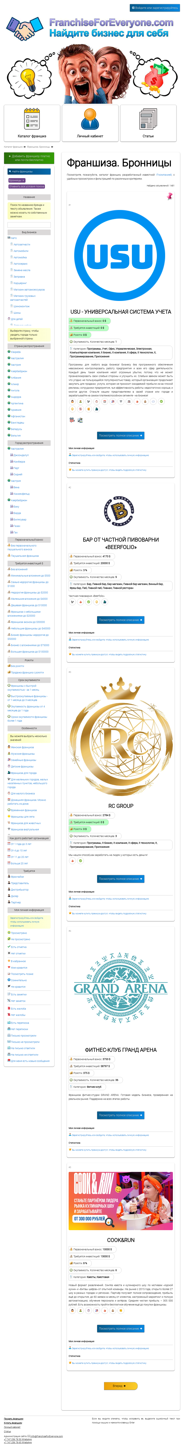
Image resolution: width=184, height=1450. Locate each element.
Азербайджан (17, 371)
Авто (12, 238)
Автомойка (18, 257)
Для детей (15, 319)
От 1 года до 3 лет (19, 844)
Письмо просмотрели (23, 1035)
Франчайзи (16, 876)
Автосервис (18, 263)
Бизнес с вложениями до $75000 (28, 645)
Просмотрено (19, 933)
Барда (15, 513)
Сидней (16, 474)
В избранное (18, 961)
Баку (14, 506)
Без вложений (17, 569)
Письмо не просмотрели (25, 1042)
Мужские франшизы (21, 753)
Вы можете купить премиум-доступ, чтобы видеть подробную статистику (109, 470)
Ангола (13, 390)
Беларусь (15, 429)
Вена (14, 487)
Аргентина (15, 403)
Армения (14, 409)
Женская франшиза (21, 747)
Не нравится (18, 986)
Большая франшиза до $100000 (28, 651)
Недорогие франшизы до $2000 (28, 592)
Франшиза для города (22, 773)
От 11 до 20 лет (18, 857)
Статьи (148, 123)
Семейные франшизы (22, 760)
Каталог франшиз (32, 123)
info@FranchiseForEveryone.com (45, 1436)
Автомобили (19, 251)
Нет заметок (18, 1001)
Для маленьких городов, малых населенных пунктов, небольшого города (28, 783)
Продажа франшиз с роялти (26, 672)
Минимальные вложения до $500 (29, 575)
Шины (15, 312)
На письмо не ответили (24, 1054)
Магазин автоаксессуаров (27, 289)
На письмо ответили (23, 1048)
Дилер (13, 896)
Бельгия (14, 435)
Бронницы (17, 180)
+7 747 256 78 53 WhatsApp (18, 1439)
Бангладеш (16, 422)
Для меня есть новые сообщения (30, 1061)
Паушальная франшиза (23, 555)
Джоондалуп (19, 455)
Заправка (17, 276)
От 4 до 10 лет (17, 850)
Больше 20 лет (18, 863)
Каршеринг (18, 283)
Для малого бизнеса (21, 793)
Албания (14, 377)
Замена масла (20, 270)
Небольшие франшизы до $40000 (29, 628)
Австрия (14, 364)
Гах (14, 532)
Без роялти (16, 666)
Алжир (13, 384)
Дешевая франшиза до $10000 (27, 605)
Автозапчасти (20, 244)
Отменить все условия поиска (26, 186)
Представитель (18, 883)
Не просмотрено (20, 939)
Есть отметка (19, 947)
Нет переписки (19, 1029)
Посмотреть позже (22, 974)
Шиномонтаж (20, 306)
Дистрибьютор (18, 889)
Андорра (14, 397)
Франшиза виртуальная (23, 829)
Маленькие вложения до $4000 (28, 598)
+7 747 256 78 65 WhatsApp (18, 1442)
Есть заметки (19, 994)
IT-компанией (164, 174)
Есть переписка (20, 1022)
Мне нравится (19, 967)
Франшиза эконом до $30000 (26, 622)
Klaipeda (14, 352)
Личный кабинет (90, 123)
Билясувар (18, 519)
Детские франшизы (21, 766)
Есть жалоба (18, 1008)
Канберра (17, 461)
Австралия (16, 358)
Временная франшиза (22, 810)
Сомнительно (19, 980)
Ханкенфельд (19, 493)
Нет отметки (18, 953)
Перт (14, 468)
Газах (15, 526)
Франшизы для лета (21, 816)
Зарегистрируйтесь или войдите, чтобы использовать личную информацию (26, 922)
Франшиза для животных (24, 823)
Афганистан (16, 416)
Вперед (119, 1386)
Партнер (14, 902)
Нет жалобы (18, 1015)
